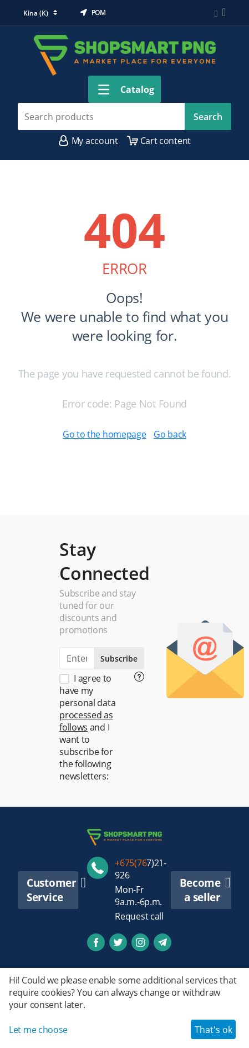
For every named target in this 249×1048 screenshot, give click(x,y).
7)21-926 (140, 869)
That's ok (213, 1030)
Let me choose (38, 1030)
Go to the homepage (104, 434)
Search (208, 117)
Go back (170, 434)
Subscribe (119, 658)
